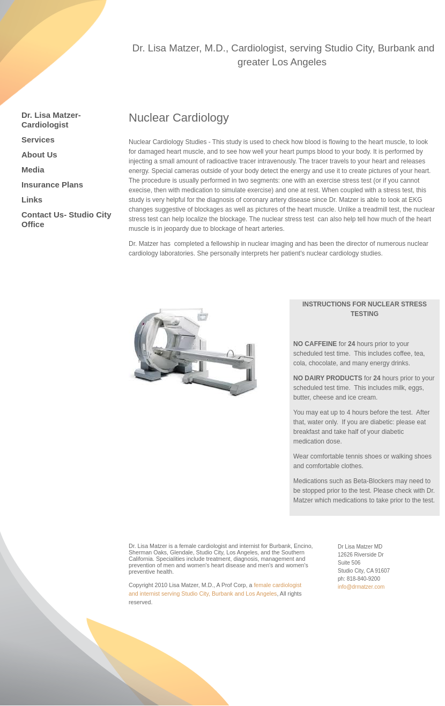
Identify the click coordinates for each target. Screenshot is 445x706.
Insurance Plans (52, 184)
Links (31, 199)
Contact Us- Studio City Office (66, 219)
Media (32, 169)
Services (38, 139)
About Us (39, 154)
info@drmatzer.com (361, 587)
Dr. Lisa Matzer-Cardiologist (51, 119)
